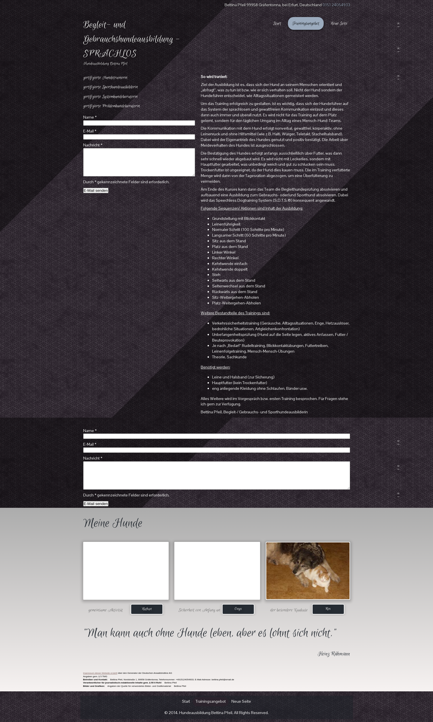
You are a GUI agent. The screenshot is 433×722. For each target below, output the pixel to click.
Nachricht (92, 145)
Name (90, 117)
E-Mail (89, 131)
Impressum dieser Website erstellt (100, 673)
